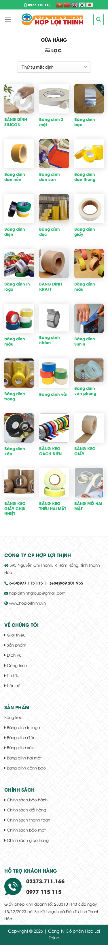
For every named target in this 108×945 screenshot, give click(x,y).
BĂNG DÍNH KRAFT (50, 286)
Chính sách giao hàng (26, 840)
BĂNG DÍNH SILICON (15, 122)
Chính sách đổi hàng (25, 809)
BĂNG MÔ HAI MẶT (88, 506)
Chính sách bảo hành (26, 799)
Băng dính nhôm (49, 340)
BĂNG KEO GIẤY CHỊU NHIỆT (15, 508)
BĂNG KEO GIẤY (85, 451)
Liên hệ (12, 685)
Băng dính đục (49, 232)
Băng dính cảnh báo (25, 767)
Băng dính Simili (84, 341)
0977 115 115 (37, 4)
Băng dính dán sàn (49, 177)
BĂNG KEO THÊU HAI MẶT (52, 506)
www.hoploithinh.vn (27, 602)
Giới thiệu (14, 634)
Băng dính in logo (17, 286)
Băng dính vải (53, 394)
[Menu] (7, 19)
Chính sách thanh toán (27, 819)
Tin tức (11, 675)
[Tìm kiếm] (98, 19)
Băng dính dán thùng (84, 177)
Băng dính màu (84, 286)
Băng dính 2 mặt (51, 122)
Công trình (15, 665)
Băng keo (13, 717)
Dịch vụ (12, 654)
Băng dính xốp (14, 451)
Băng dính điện (14, 232)
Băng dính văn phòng (85, 391)
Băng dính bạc (84, 122)
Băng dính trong (14, 396)
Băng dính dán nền (14, 177)
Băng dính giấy (84, 232)
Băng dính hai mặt (23, 757)
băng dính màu (14, 341)
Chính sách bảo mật (25, 829)
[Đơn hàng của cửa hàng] (54, 67)
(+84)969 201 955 (66, 583)
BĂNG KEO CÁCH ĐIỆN (50, 451)
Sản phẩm (15, 644)
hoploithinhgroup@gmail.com (37, 592)
